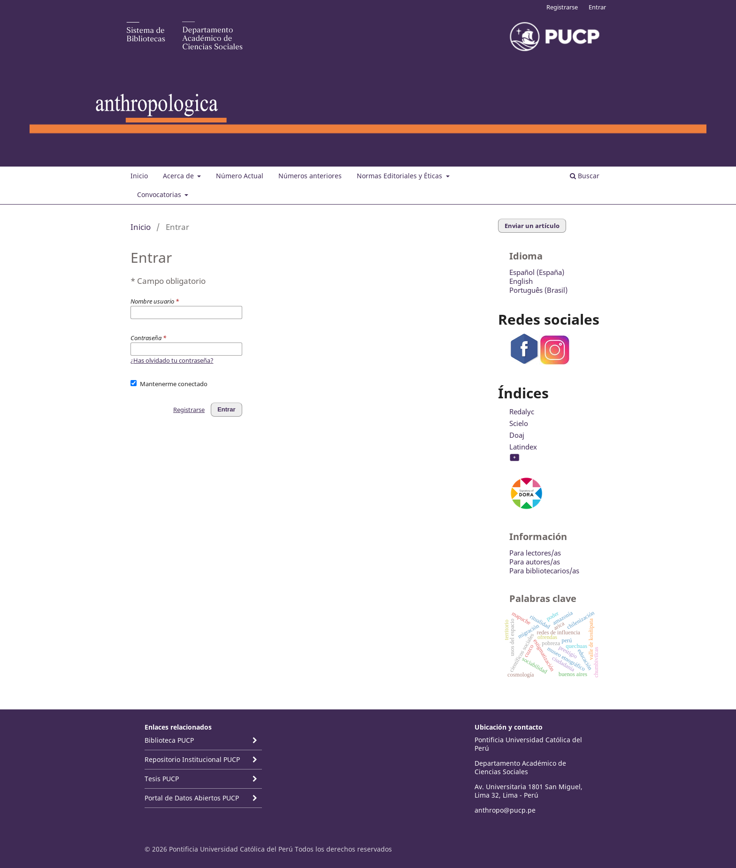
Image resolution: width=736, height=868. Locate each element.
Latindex (523, 446)
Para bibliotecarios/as (544, 570)
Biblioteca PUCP (169, 740)
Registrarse (562, 7)
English (521, 281)
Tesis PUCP (162, 778)
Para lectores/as (535, 552)
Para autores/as (534, 561)
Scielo (518, 423)
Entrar (597, 7)
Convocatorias (160, 194)
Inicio (139, 175)
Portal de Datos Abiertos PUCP (192, 797)
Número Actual (239, 175)
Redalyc (521, 411)
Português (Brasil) (538, 290)
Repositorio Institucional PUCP (192, 759)
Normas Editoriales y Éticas (400, 175)
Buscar (584, 175)
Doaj (516, 435)
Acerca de (179, 175)
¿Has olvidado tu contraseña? (172, 360)
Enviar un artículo (532, 225)
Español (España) (536, 272)
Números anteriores (310, 175)
